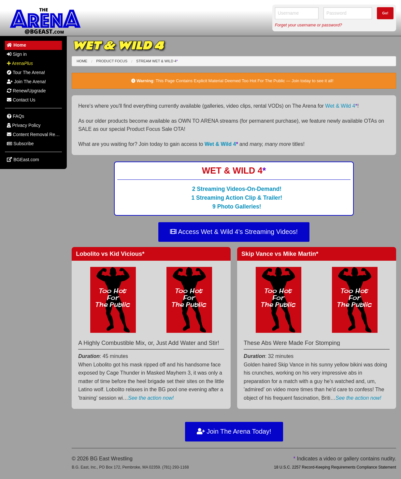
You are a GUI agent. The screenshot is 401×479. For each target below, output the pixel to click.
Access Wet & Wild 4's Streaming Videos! (234, 231)
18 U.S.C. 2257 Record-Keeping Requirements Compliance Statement (335, 467)
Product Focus (111, 61)
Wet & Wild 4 (341, 106)
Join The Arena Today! (234, 431)
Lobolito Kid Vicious (110, 253)
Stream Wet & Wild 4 (157, 61)
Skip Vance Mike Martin (279, 253)
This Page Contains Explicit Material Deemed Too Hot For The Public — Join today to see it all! (245, 80)
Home (82, 61)
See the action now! (151, 398)
